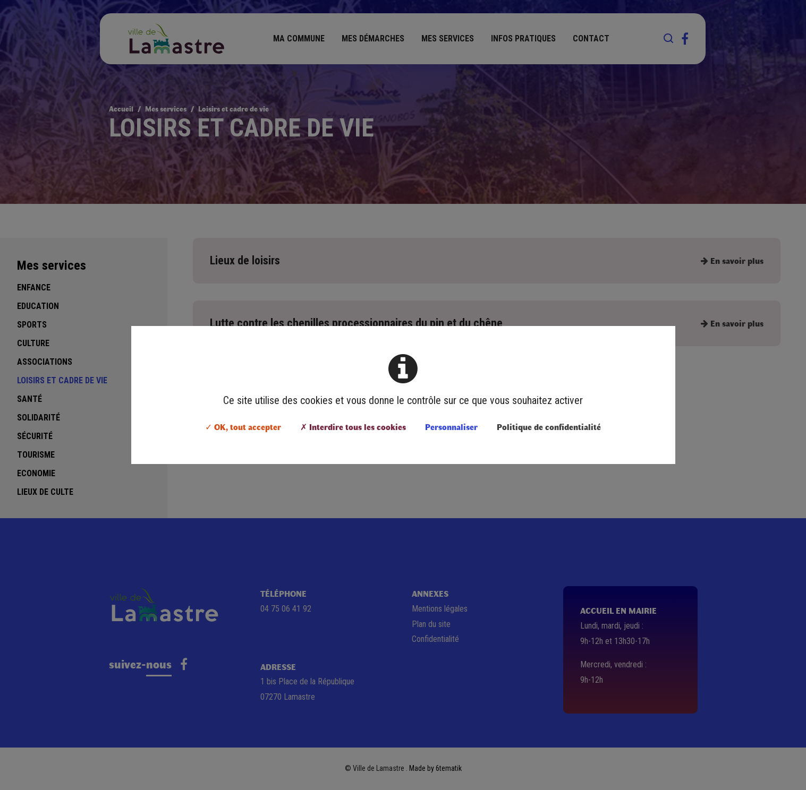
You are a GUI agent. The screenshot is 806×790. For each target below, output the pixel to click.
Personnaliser (451, 426)
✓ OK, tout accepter (243, 426)
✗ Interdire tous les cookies (353, 426)
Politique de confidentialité (549, 426)
